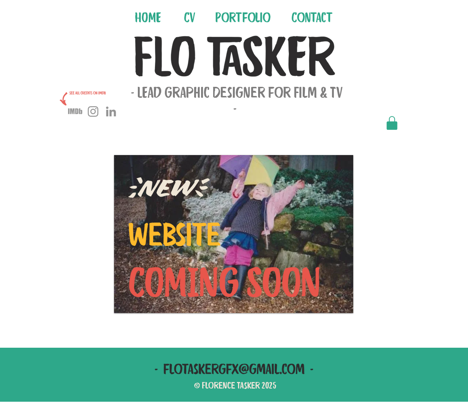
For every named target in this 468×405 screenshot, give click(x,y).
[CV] (190, 17)
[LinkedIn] (111, 111)
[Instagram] (93, 111)
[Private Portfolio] (391, 123)
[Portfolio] (243, 17)
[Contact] (312, 17)
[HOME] (148, 17)
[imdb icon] (75, 111)
